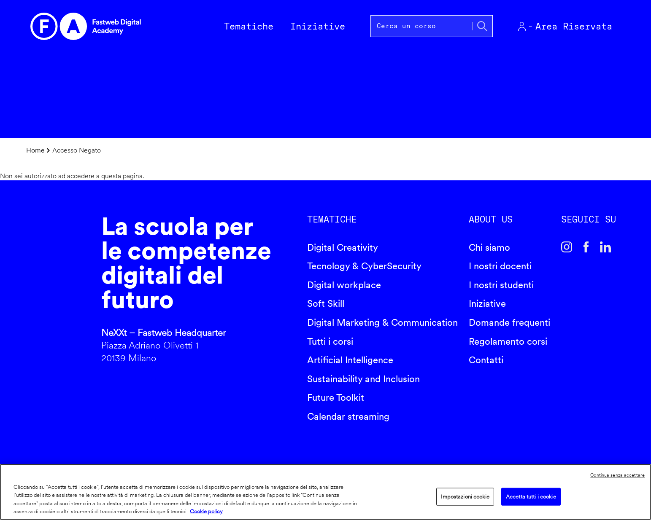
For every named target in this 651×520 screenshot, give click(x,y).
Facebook (586, 246)
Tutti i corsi (330, 341)
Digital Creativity (342, 247)
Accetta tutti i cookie (531, 496)
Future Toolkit (335, 397)
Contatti (486, 359)
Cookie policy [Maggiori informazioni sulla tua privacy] (206, 511)
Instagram (566, 246)
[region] (325, 492)
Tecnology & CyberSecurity (364, 265)
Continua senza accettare (617, 475)
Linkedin (605, 246)
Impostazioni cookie (465, 496)
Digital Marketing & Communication (382, 322)
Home (35, 150)
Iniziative (487, 303)
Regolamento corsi (508, 341)
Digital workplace (344, 284)
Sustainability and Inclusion (363, 378)
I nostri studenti (501, 284)
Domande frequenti (509, 322)
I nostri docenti (500, 265)
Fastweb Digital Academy (53, 292)
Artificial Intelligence (350, 359)
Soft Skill (325, 303)
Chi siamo (489, 247)
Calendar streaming (348, 416)
